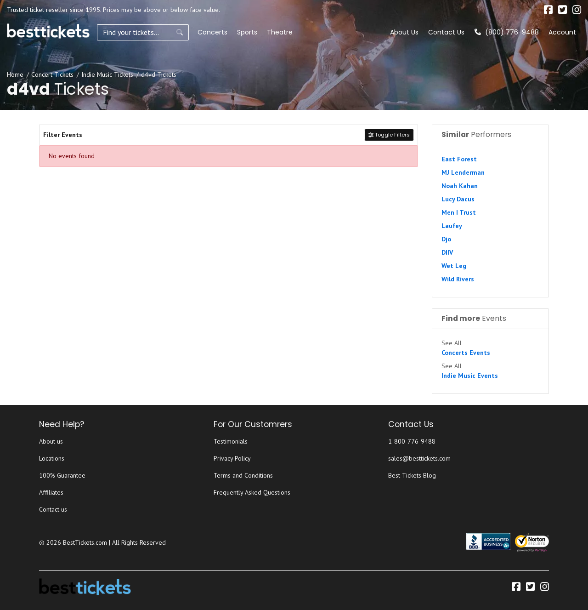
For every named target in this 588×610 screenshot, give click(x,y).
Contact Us (446, 32)
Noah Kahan (459, 186)
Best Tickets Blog (412, 475)
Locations (51, 458)
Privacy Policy (232, 458)
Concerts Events (465, 352)
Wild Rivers (457, 279)
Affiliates (51, 492)
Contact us (53, 509)
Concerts (212, 32)
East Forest (459, 159)
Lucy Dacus (458, 199)
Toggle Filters (389, 134)
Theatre (280, 32)
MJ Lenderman (463, 172)
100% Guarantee (62, 475)
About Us (404, 32)
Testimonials (231, 441)
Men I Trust (458, 212)
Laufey (451, 226)
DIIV (447, 252)
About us (51, 441)
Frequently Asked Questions (252, 492)
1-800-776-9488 (411, 441)
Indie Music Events (469, 375)
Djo (446, 239)
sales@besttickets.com (419, 458)
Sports (247, 32)
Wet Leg (453, 266)
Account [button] (562, 32)
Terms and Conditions (243, 475)
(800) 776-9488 (507, 32)
